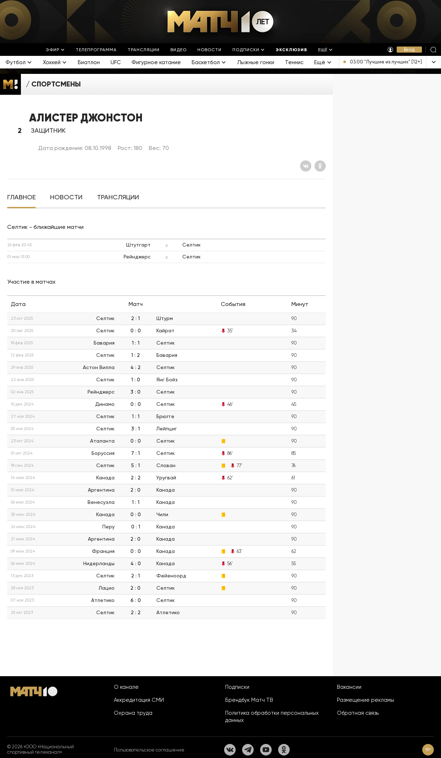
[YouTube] (266, 749)
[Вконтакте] (305, 166)
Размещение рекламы (365, 700)
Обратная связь (358, 713)
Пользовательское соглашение (149, 750)
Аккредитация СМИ (139, 700)
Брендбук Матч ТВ (249, 700)
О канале (126, 687)
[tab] (21, 197)
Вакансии (349, 687)
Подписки (237, 687)
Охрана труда (133, 713)
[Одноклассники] (320, 166)
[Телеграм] (248, 749)
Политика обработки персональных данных (272, 716)
